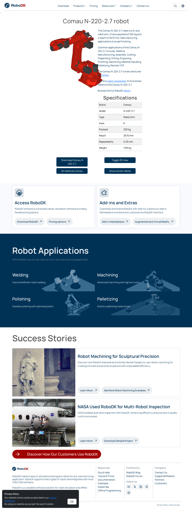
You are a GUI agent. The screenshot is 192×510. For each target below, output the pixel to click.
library (127, 90)
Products (78, 6)
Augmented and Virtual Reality (152, 221)
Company (125, 6)
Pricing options (57, 221)
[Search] (175, 6)
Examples (103, 483)
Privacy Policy (162, 505)
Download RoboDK (27, 221)
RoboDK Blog (133, 472)
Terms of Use (174, 505)
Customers (161, 483)
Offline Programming (109, 490)
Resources (108, 6)
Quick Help (104, 472)
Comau (105, 75)
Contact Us (143, 6)
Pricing (94, 6)
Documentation (106, 479)
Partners (159, 479)
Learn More (90, 390)
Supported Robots (164, 476)
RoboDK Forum (134, 476)
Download (63, 6)
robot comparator (116, 81)
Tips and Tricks (106, 476)
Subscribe (103, 487)
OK (72, 501)
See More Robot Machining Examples (125, 390)
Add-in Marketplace (113, 221)
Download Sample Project (118, 440)
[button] (183, 6)
